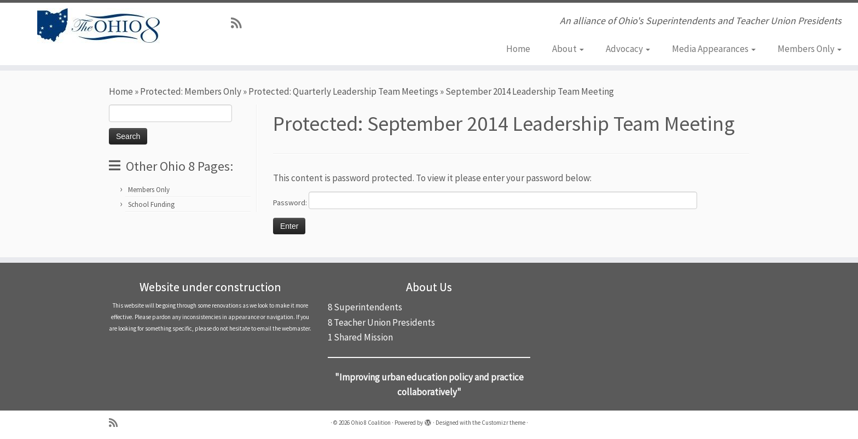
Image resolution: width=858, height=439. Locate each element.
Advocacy (628, 49)
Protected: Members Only (190, 91)
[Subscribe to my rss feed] (239, 23)
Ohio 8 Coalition (371, 422)
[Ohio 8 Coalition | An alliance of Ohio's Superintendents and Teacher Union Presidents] (99, 25)
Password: (485, 200)
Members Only (810, 49)
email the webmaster (283, 328)
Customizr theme (503, 422)
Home (518, 49)
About (568, 49)
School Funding (151, 204)
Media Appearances (714, 49)
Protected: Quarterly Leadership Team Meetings (343, 91)
